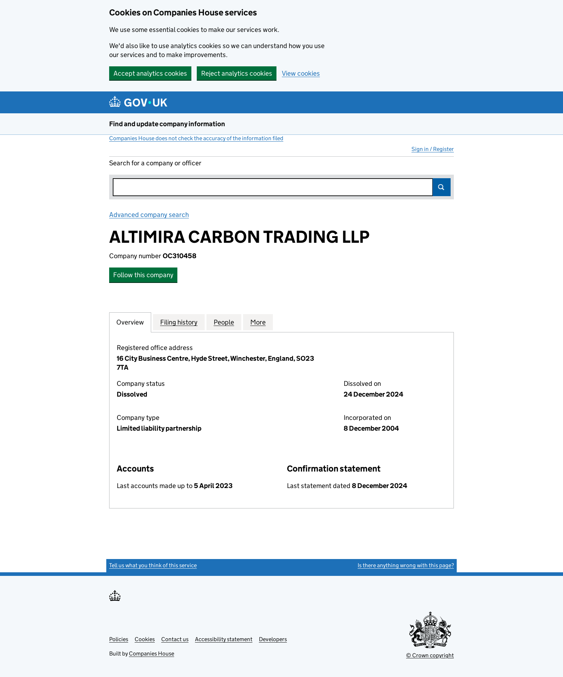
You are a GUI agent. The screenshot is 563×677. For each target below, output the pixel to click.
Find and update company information (167, 124)
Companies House (151, 653)
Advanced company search (149, 214)
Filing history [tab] (178, 322)
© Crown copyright (430, 655)
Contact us (175, 639)
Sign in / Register (432, 149)
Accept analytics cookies (150, 73)
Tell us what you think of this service (153, 565)
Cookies (145, 639)
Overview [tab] (130, 322)
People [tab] (224, 322)
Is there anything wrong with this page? (406, 565)
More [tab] (258, 322)
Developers (273, 639)
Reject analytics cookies (236, 73)
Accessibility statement (223, 639)
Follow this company (143, 275)
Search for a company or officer (155, 163)
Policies (118, 639)
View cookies (301, 73)
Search (442, 187)
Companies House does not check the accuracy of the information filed (196, 138)
